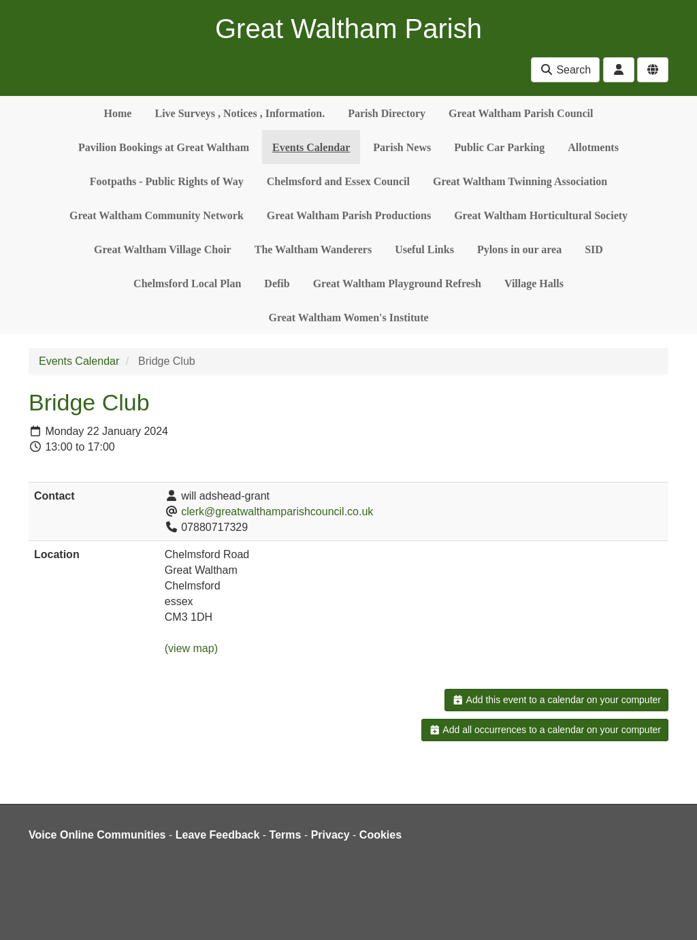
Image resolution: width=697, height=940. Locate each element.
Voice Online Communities (97, 835)
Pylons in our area (519, 249)
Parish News (402, 147)
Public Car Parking (499, 147)
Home (118, 113)
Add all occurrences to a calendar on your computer (545, 729)
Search (565, 70)
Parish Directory (386, 113)
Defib (276, 283)
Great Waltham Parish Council (521, 113)
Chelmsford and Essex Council (338, 181)
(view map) (191, 648)
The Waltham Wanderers (313, 249)
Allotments (593, 147)
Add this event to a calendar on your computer (556, 699)
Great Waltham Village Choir (162, 249)
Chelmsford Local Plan (187, 283)
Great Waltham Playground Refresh (397, 283)
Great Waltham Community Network (156, 215)
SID (594, 249)
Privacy (330, 835)
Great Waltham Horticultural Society (541, 215)
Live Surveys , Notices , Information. (240, 113)
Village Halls (534, 283)
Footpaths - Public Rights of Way (167, 181)
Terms (286, 835)
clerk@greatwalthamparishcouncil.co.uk (277, 511)
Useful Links (424, 249)
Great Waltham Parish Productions (349, 215)
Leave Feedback (218, 835)
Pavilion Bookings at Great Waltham (163, 147)
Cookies (380, 835)
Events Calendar (311, 147)
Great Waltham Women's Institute (348, 317)
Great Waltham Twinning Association (520, 181)
